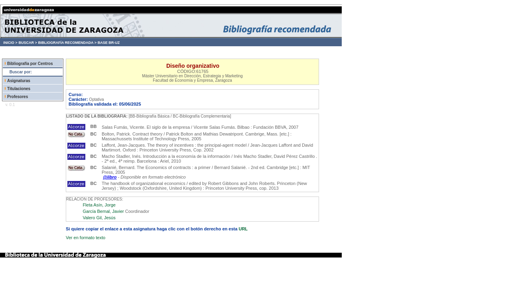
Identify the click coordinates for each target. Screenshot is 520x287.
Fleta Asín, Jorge (99, 204)
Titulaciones (18, 88)
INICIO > (10, 43)
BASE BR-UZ (109, 43)
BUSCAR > (27, 43)
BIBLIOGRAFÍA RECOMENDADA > (67, 43)
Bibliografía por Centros (30, 63)
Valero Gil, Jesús (99, 217)
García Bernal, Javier (103, 211)
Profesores (17, 96)
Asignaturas (18, 81)
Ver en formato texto (85, 237)
